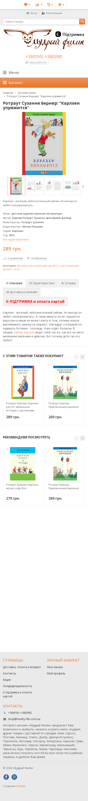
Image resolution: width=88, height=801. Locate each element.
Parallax (21, 786)
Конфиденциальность (17, 686)
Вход (31, 13)
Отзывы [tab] (68, 283)
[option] (16, 186)
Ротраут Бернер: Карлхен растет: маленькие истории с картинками (22, 406)
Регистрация (52, 13)
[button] (76, 356)
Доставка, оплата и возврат (22, 667)
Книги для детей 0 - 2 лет (51, 265)
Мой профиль (56, 673)
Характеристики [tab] (41, 283)
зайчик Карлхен (24, 332)
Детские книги (25, 265)
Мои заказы (55, 667)
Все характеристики (15, 239)
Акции (7, 680)
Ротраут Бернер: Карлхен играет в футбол (22, 486)
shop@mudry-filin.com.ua (24, 719)
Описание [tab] (14, 283)
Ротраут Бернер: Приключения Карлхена (64, 405)
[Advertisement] (44, 602)
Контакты (9, 673)
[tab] (35, 301)
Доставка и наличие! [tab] (21, 292)
